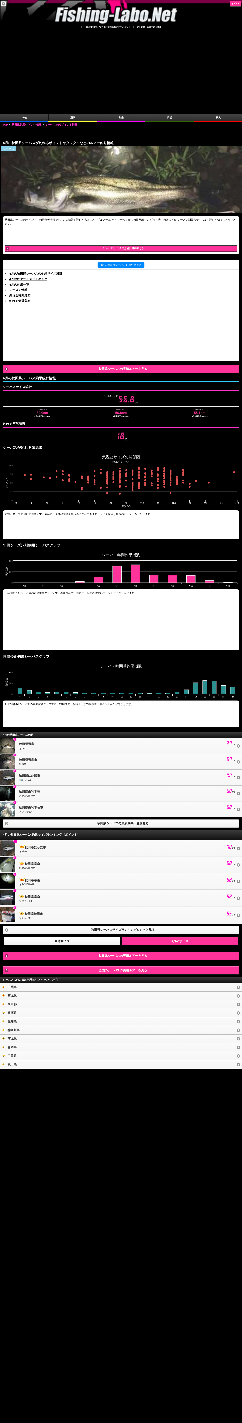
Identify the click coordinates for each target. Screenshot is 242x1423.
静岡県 (9, 962)
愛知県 (9, 936)
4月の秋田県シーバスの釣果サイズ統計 (35, 188)
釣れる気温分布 (19, 215)
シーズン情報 (18, 204)
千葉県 (9, 902)
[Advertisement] (121, 47)
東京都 (9, 919)
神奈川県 (11, 945)
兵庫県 (9, 927)
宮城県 (9, 910)
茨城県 (9, 953)
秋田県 (9, 979)
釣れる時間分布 (19, 210)
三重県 (9, 970)
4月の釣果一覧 (19, 199)
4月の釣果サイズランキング (28, 193)
